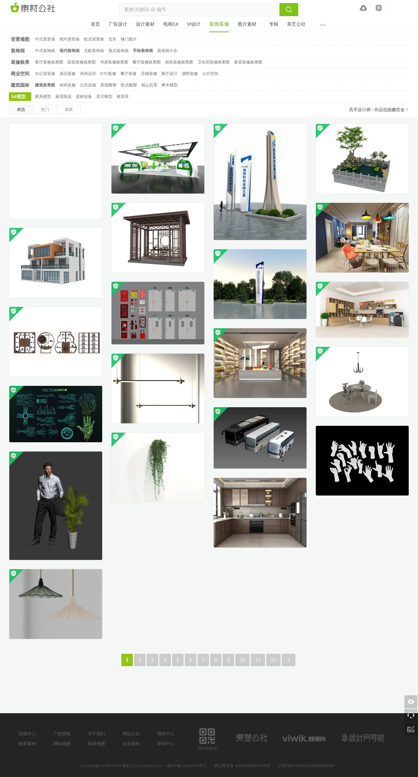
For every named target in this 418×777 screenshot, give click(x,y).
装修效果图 (20, 63)
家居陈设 (63, 96)
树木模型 (170, 85)
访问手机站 (207, 738)
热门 (45, 109)
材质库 (123, 96)
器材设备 (84, 96)
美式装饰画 (118, 50)
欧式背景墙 (94, 39)
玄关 (112, 39)
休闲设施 (67, 85)
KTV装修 (108, 73)
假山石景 (149, 85)
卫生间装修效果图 (214, 62)
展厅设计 (169, 73)
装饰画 (18, 50)
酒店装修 (67, 73)
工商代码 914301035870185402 (306, 765)
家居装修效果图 (248, 62)
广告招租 (62, 733)
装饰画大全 (167, 50)
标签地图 (96, 743)
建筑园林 (20, 85)
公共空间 (210, 73)
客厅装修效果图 (49, 62)
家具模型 (43, 96)
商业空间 (20, 73)
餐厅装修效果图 (147, 62)
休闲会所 (88, 73)
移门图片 (129, 39)
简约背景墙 (69, 39)
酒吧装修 (190, 73)
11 (258, 659)
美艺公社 (252, 738)
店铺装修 (149, 73)
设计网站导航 (364, 738)
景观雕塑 (108, 85)
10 (242, 659)
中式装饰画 (45, 50)
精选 (21, 109)
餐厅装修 (128, 73)
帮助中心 (166, 743)
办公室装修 (45, 73)
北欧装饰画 (94, 50)
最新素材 (27, 743)
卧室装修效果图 (81, 62)
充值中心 (27, 733)
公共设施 (88, 85)
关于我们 (96, 733)
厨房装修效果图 (179, 62)
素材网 (34, 8)
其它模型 (104, 96)
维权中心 (166, 733)
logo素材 (304, 738)
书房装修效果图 (114, 62)
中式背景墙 (45, 39)
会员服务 (131, 743)
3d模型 (18, 96)
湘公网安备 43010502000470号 (242, 765)
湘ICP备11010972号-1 (186, 765)
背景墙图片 (20, 40)
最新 (69, 109)
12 (273, 659)
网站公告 (131, 733)
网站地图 (62, 743)
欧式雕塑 (129, 85)
